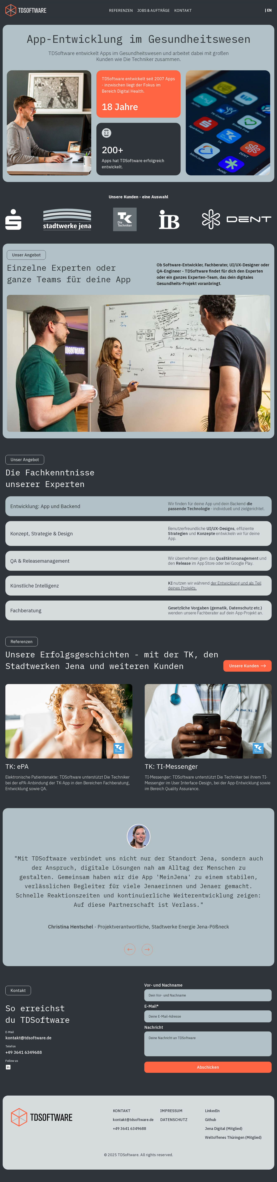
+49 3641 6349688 (23, 1052)
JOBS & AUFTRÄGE (153, 10)
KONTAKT (183, 10)
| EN (268, 10)
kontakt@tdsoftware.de (28, 1038)
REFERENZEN (121, 10)
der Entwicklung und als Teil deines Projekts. (214, 585)
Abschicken (208, 1067)
